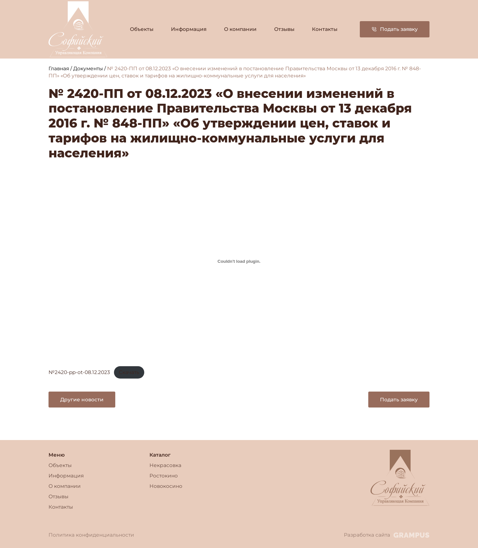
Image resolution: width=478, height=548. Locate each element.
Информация (188, 29)
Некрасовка (165, 465)
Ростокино (163, 476)
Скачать (129, 372)
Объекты (141, 29)
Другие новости (82, 399)
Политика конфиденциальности (91, 535)
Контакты (324, 29)
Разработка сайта (386, 535)
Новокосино (165, 486)
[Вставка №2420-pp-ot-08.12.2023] (239, 261)
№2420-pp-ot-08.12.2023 (79, 372)
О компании (240, 29)
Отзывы (284, 29)
